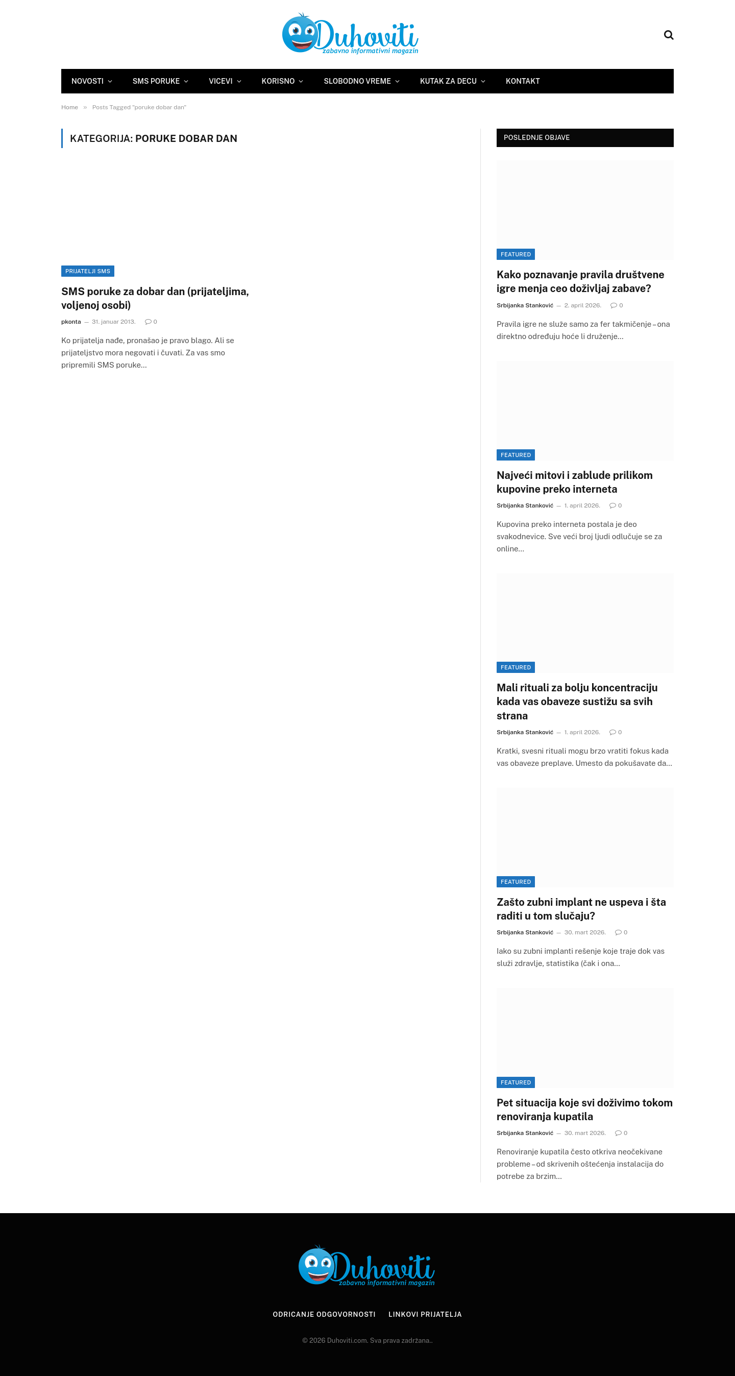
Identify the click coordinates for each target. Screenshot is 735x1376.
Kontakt (523, 81)
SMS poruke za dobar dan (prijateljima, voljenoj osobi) (155, 298)
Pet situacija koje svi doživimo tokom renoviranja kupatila (585, 1110)
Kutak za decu (448, 81)
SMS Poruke (156, 81)
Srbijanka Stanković (525, 305)
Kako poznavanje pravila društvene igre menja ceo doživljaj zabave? (581, 282)
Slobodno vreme (357, 81)
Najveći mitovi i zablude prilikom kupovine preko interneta (575, 482)
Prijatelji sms (87, 271)
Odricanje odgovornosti (324, 1314)
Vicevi (220, 81)
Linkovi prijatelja (425, 1314)
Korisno (278, 81)
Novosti (87, 81)
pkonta (71, 321)
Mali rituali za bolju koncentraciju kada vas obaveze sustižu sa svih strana (577, 701)
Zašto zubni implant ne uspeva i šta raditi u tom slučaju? (581, 909)
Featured (516, 254)
